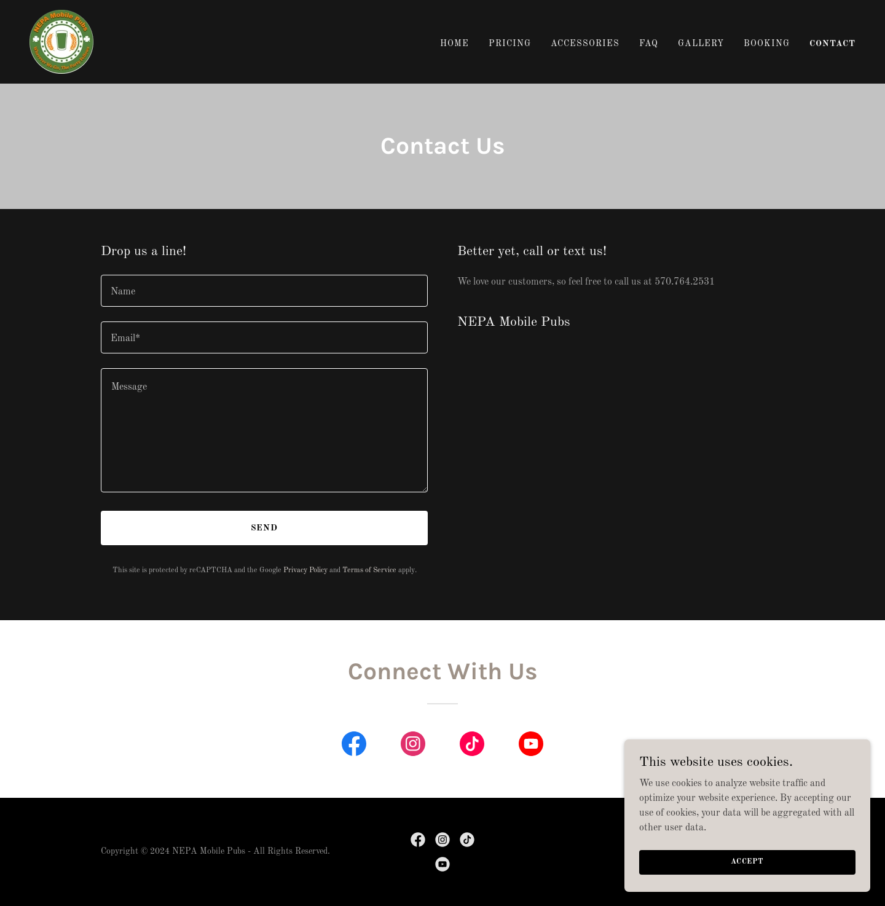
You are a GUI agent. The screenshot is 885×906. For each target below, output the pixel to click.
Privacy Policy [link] (305, 570)
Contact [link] (832, 43)
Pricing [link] (510, 43)
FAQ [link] (648, 43)
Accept (747, 861)
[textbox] (264, 291)
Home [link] (454, 43)
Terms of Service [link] (369, 570)
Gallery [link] (701, 43)
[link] (61, 42)
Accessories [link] (585, 43)
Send (264, 528)
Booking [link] (767, 43)
